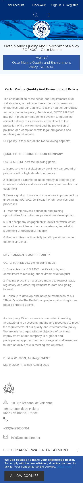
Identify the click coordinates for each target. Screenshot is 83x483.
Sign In (56, 5)
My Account (16, 5)
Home (41, 58)
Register (72, 5)
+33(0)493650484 (16, 428)
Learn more (64, 466)
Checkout (39, 5)
